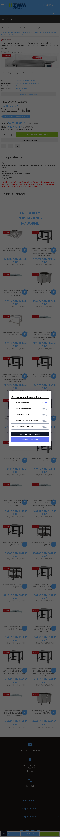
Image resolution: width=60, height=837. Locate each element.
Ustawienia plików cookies (26, 396)
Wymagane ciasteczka (22, 403)
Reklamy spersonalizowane (24, 426)
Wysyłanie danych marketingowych (27, 420)
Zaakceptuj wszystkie (30, 439)
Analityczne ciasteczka (23, 414)
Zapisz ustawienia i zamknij (30, 434)
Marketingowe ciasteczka (23, 408)
